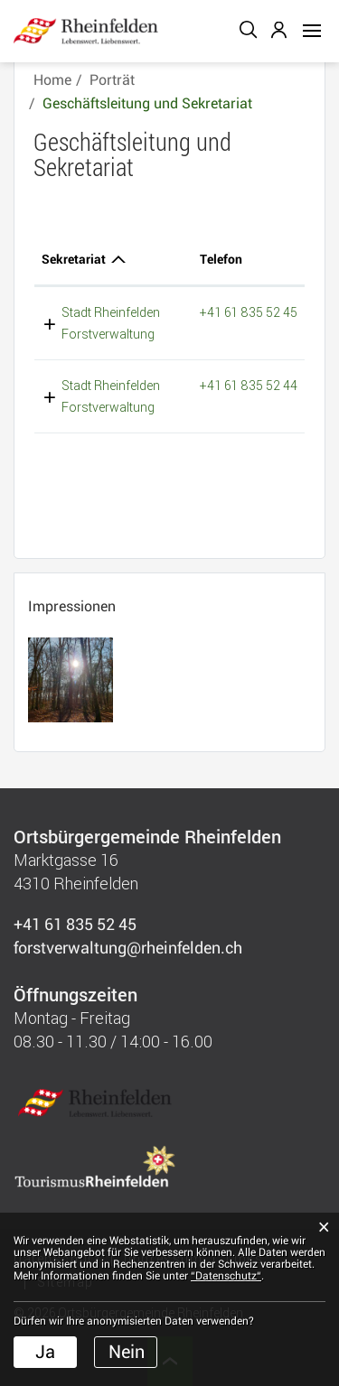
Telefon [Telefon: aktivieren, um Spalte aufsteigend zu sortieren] (221, 259)
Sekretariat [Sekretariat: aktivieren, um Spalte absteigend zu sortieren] (74, 259)
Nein (126, 1352)
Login (280, 30)
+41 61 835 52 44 (248, 385)
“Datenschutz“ (226, 1276)
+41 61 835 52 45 (248, 312)
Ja (45, 1352)
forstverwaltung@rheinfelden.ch (128, 947)
